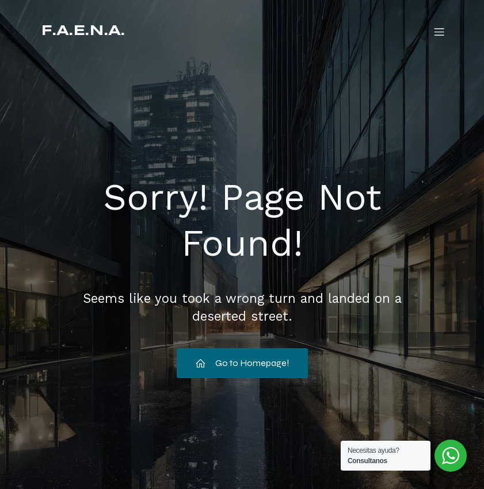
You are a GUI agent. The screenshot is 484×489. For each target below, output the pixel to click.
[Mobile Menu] (439, 31)
